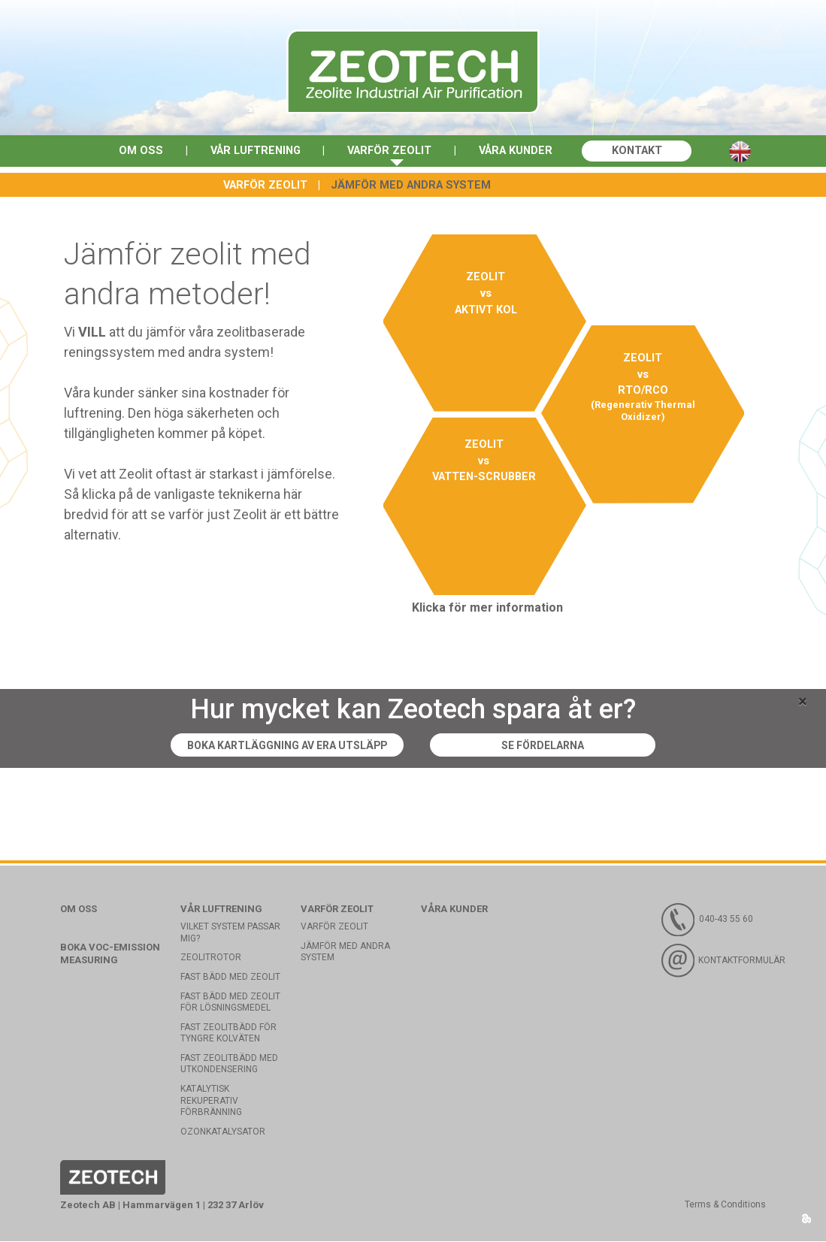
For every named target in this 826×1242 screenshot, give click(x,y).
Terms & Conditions (725, 1205)
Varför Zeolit (389, 152)
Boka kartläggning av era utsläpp (284, 745)
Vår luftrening (250, 152)
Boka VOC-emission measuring (110, 954)
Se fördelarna (557, 745)
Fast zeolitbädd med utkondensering (229, 1064)
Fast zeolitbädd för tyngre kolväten (228, 1034)
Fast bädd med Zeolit (230, 977)
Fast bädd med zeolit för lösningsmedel (230, 1002)
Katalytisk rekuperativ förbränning (211, 1101)
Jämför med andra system (411, 185)
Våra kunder (519, 152)
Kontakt (644, 152)
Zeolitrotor (210, 958)
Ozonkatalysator (222, 1132)
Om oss (132, 152)
